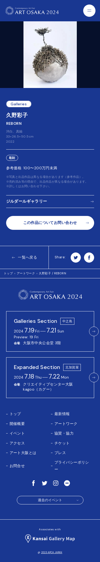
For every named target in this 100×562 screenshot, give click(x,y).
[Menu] (89, 10)
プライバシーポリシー (71, 465)
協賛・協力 (64, 433)
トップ (8, 273)
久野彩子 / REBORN (52, 273)
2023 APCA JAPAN (51, 552)
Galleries (19, 104)
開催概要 (17, 423)
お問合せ (17, 465)
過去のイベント (58, 500)
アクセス (17, 443)
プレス (60, 452)
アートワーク (26, 273)
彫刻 (12, 158)
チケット (62, 443)
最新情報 (62, 413)
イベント (17, 433)
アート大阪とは (23, 452)
